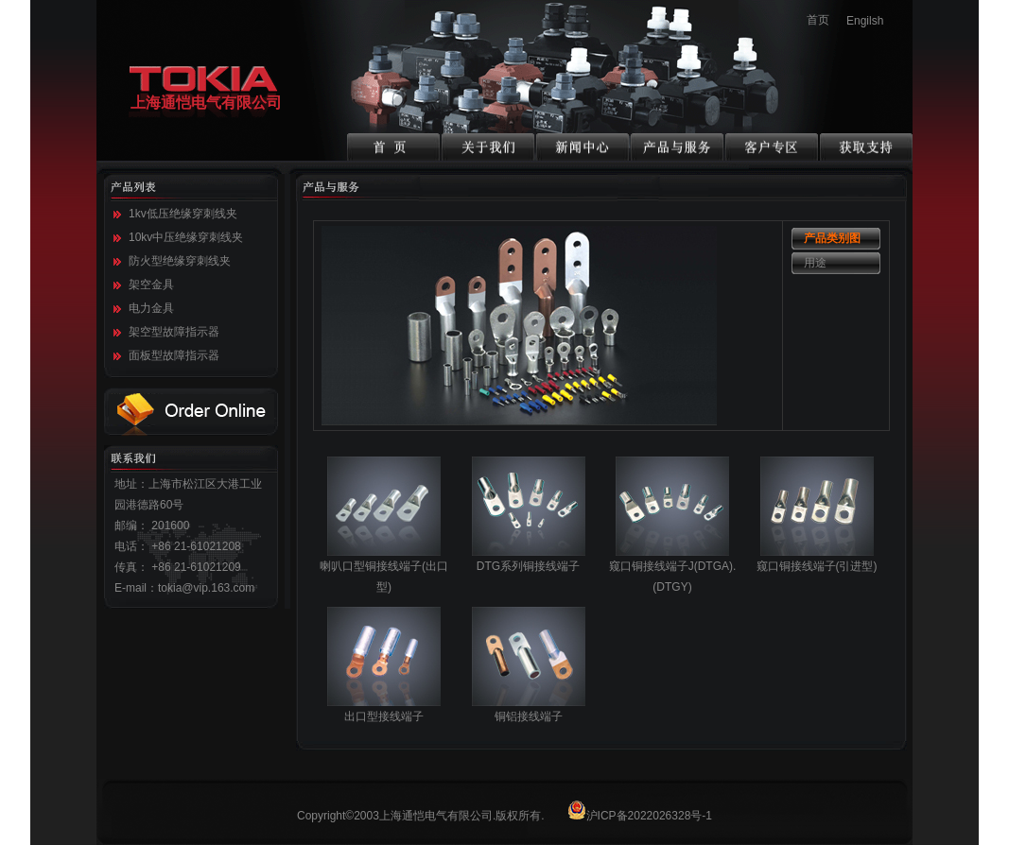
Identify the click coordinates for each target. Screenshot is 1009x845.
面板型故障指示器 (174, 355)
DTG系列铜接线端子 (528, 559)
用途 (815, 262)
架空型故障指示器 (174, 331)
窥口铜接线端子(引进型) (817, 559)
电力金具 (151, 308)
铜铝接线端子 (528, 709)
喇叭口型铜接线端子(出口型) (384, 569)
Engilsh (864, 20)
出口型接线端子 (384, 709)
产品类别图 (832, 238)
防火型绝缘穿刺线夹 (180, 260)
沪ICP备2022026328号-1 (639, 815)
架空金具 (151, 284)
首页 (818, 19)
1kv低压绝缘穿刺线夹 (183, 213)
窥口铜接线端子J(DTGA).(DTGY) (673, 569)
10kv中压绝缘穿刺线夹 (186, 237)
